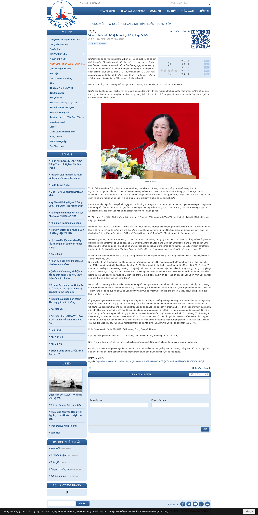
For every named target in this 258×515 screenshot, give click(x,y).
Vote (206, 61)
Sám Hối (55, 432)
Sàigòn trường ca (60, 469)
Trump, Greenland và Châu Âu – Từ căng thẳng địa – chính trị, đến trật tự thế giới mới (66, 288)
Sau (184, 31)
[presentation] (115, 417)
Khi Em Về (56, 343)
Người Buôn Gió (97, 43)
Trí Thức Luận (58, 455)
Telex (199, 374)
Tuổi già (55, 462)
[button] (67, 39)
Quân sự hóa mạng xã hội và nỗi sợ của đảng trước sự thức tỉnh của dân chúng (65, 275)
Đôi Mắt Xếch (58, 309)
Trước (176, 31)
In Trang (90, 368)
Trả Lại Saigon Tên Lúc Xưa (66, 405)
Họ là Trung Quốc (60, 185)
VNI (206, 374)
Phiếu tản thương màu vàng (66, 223)
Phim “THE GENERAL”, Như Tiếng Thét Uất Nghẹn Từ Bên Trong (65, 164)
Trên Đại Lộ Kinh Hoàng (64, 425)
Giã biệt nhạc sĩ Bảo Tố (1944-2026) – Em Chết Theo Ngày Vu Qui (66, 319)
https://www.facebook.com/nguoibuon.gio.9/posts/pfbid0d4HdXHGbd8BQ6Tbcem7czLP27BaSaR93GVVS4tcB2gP (150, 361)
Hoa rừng (56, 330)
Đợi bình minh (58, 476)
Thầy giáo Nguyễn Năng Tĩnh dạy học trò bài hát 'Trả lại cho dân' (65, 415)
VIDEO (67, 363)
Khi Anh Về (57, 337)
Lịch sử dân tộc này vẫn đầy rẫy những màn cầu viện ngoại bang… (65, 243)
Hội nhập (96, 3)
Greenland (56, 254)
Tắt (192, 374)
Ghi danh (84, 3)
